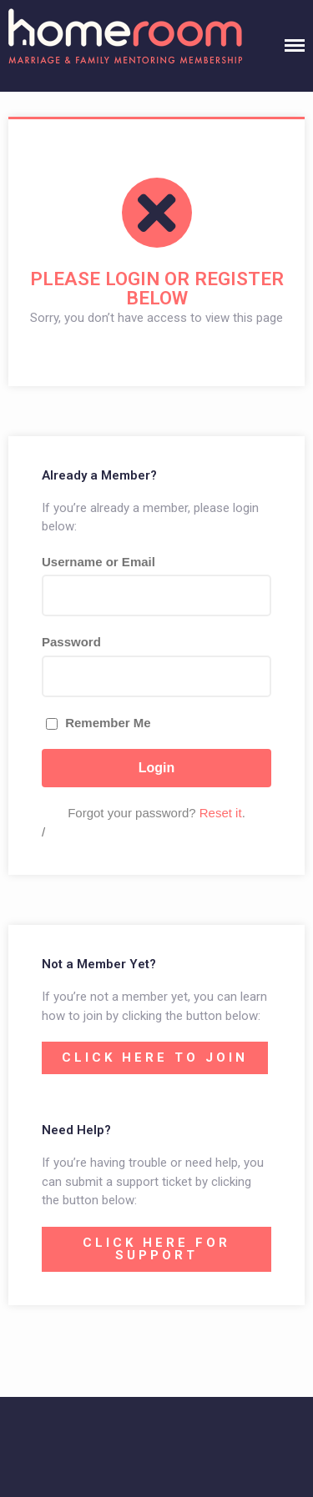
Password (71, 642)
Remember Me (98, 723)
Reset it (220, 813)
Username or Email (98, 562)
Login (157, 768)
